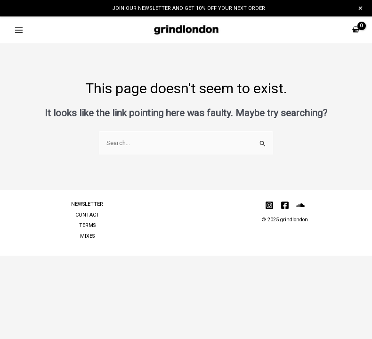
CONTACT (87, 215)
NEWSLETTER (87, 204)
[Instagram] (269, 205)
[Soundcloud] (300, 205)
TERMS (87, 225)
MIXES (87, 236)
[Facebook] (285, 205)
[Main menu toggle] (18, 30)
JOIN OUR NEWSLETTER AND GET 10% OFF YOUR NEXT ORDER (188, 8)
